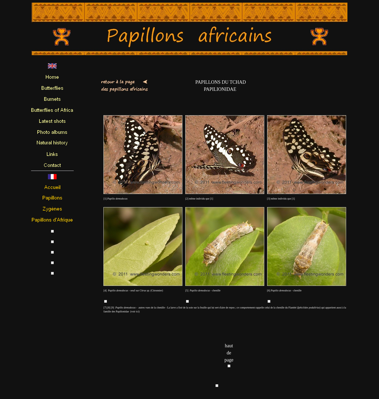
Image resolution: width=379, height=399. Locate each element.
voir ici (135, 311)
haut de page (229, 353)
